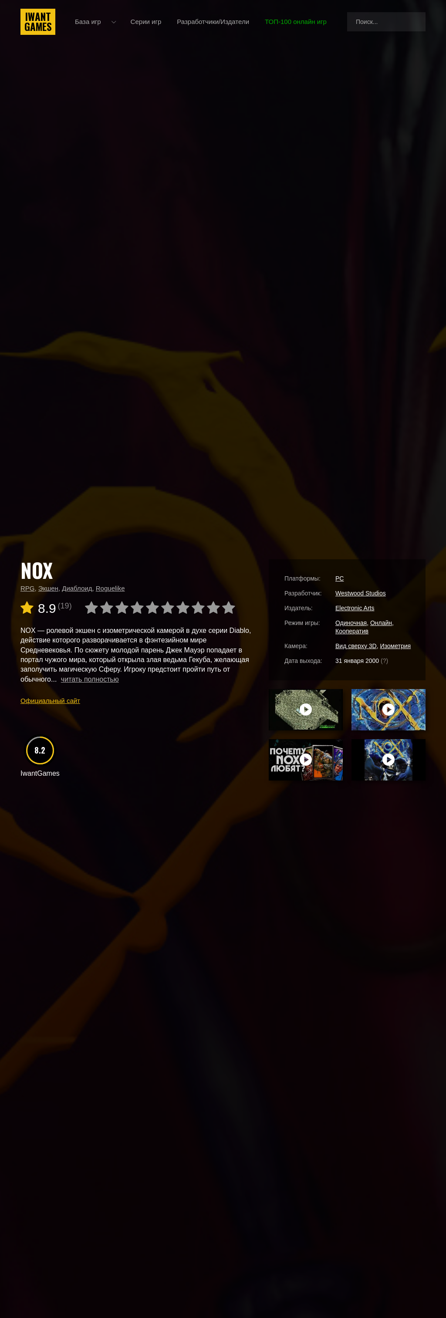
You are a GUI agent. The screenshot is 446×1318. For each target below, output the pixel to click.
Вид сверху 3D (356, 645)
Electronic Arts (354, 608)
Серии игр (146, 21)
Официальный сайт (50, 700)
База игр (88, 21)
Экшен (48, 588)
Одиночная (351, 622)
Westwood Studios (360, 593)
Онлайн (381, 622)
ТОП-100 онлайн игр (296, 21)
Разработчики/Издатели (213, 21)
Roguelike (110, 588)
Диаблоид (77, 588)
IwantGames (37, 22)
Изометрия (395, 645)
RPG (27, 588)
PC (339, 578)
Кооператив (351, 631)
